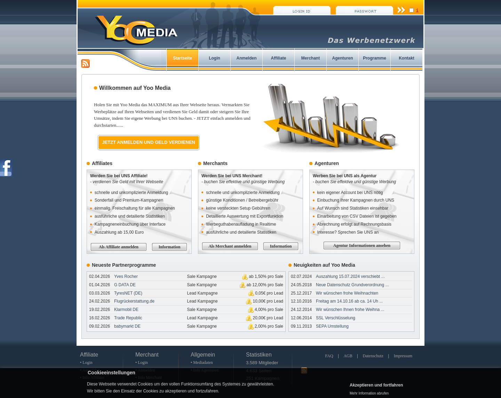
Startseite (182, 58)
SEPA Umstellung (332, 326)
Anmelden (246, 58)
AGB (347, 355)
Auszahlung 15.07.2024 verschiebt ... (350, 276)
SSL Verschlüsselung (335, 317)
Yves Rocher (126, 276)
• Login (86, 362)
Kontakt (406, 58)
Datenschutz (373, 355)
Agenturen (342, 58)
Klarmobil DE (126, 309)
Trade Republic (128, 317)
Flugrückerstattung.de (134, 301)
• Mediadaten (202, 362)
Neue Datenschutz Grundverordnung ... (352, 284)
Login (214, 58)
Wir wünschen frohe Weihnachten (347, 293)
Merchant (310, 58)
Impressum (403, 355)
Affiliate (278, 58)
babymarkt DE (127, 326)
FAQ (329, 355)
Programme (374, 58)
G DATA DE (125, 284)
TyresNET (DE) (128, 293)
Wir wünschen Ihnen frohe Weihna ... (350, 309)
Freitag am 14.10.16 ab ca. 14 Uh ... (349, 301)
